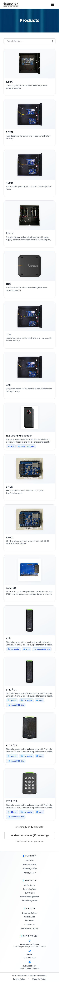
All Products (29, 885)
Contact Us (29, 924)
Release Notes (29, 864)
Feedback (29, 920)
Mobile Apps (29, 917)
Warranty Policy (30, 868)
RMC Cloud (30, 893)
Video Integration (29, 900)
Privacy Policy (30, 873)
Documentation (29, 913)
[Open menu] (52, 5)
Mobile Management (29, 896)
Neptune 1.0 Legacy (29, 928)
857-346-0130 (30, 958)
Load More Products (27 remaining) (29, 835)
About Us (29, 860)
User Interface (29, 889)
